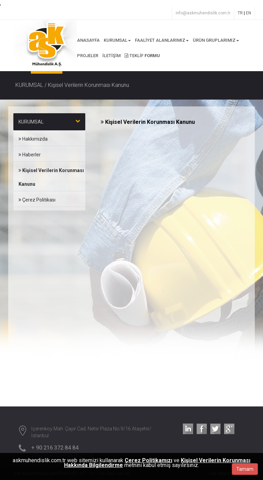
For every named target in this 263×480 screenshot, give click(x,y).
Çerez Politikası (36, 200)
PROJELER (87, 55)
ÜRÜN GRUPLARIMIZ (216, 40)
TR (240, 13)
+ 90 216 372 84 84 (54, 447)
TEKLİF (142, 55)
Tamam (244, 469)
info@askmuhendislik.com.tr (203, 13)
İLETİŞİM (111, 55)
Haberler (29, 154)
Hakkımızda (33, 139)
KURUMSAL (117, 40)
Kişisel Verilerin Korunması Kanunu (51, 177)
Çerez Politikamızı (148, 460)
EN (248, 13)
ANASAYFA (88, 40)
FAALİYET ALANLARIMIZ (162, 40)
